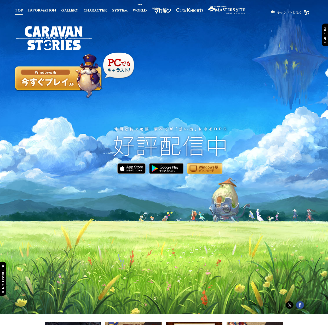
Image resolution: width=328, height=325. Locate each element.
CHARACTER (95, 10)
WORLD (140, 10)
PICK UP (325, 33)
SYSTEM (120, 10)
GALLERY (69, 10)
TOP (19, 10)
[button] (286, 12)
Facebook (300, 305)
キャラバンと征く (289, 12)
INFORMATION (42, 10)
